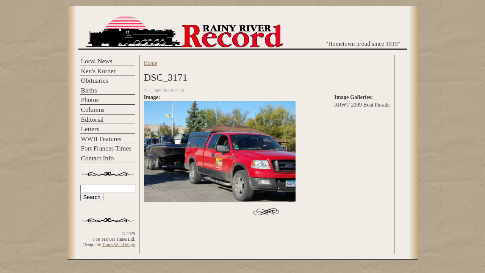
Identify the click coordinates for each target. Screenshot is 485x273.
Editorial (92, 119)
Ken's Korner (98, 71)
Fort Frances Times (106, 148)
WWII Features (101, 139)
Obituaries (94, 80)
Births (89, 90)
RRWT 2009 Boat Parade (362, 105)
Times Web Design (118, 244)
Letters (90, 129)
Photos (90, 100)
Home (150, 63)
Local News (97, 61)
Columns (93, 109)
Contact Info (97, 158)
